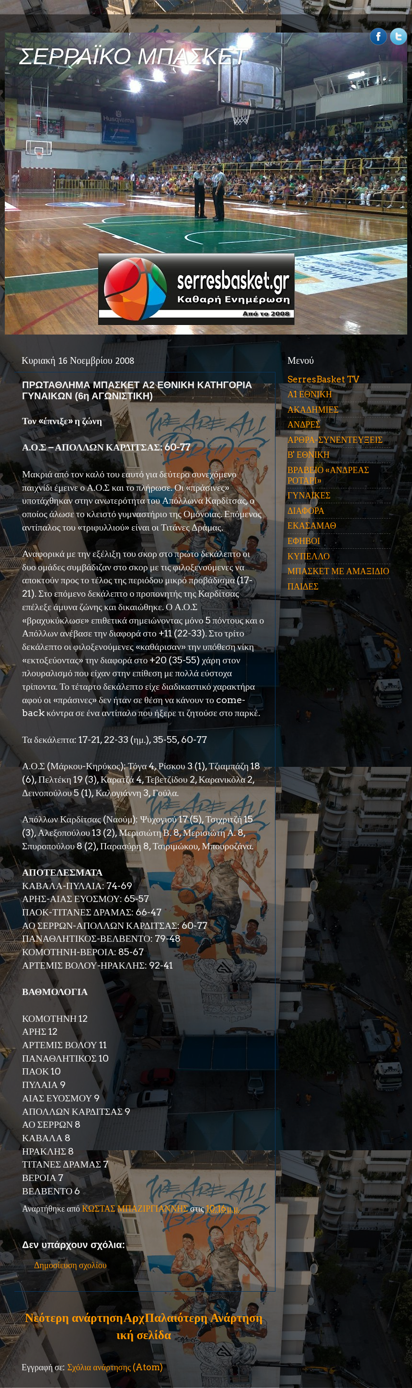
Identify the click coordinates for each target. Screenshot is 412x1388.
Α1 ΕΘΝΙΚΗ (309, 394)
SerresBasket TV (323, 379)
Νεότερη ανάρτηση (74, 1317)
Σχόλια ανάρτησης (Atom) (115, 1367)
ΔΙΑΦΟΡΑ (305, 511)
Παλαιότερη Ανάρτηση (204, 1317)
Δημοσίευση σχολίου (70, 1265)
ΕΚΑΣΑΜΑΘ (311, 525)
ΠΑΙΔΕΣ (303, 586)
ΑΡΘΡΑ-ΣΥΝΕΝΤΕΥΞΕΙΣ (335, 440)
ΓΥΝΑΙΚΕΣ (309, 495)
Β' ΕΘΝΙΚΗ (308, 455)
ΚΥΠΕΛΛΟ (308, 556)
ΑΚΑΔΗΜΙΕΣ (313, 410)
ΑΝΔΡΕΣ (303, 424)
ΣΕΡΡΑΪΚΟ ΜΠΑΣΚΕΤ (133, 56)
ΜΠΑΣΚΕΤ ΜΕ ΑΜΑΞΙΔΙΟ (338, 571)
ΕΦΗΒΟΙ (303, 541)
